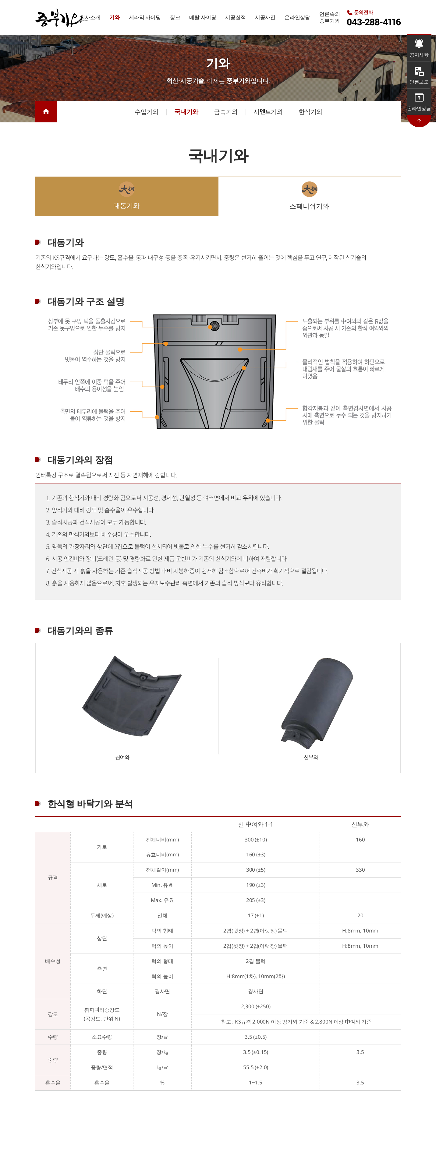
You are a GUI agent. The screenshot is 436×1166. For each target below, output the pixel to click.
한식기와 (311, 111)
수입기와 (147, 111)
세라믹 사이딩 (145, 17)
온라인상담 (297, 17)
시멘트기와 (268, 111)
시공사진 (265, 17)
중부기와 (61, 18)
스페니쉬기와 (309, 205)
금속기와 (226, 111)
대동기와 (126, 205)
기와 (114, 17)
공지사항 (419, 54)
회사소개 (90, 17)
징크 (175, 17)
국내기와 (186, 111)
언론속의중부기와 (329, 17)
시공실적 (235, 17)
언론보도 (419, 81)
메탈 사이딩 (202, 17)
